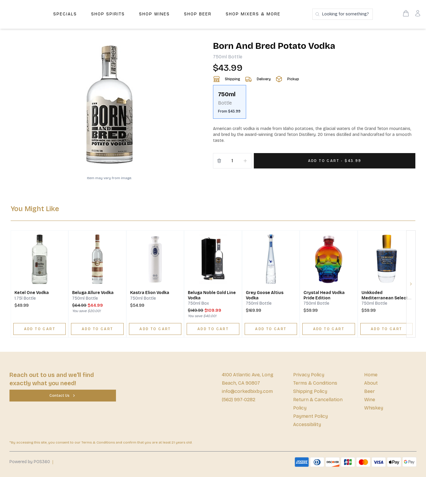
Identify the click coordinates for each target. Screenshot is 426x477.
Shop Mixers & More (253, 14)
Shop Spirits (108, 14)
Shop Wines (154, 14)
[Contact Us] (62, 395)
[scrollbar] (314, 104)
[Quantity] (232, 161)
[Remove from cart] (219, 161)
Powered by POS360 (29, 461)
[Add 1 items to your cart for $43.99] (334, 160)
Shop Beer (198, 14)
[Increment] (245, 161)
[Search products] (342, 14)
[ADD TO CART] (39, 329)
